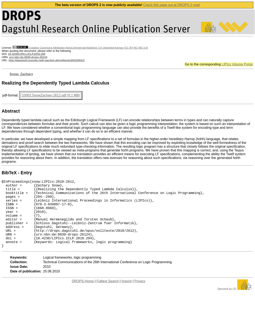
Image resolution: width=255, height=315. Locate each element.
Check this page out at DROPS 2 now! (171, 5)
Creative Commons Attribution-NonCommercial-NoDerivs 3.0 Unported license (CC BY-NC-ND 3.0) (80, 47)
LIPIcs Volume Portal (237, 64)
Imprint (126, 296)
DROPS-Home (83, 296)
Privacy (139, 296)
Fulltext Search (107, 296)
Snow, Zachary (21, 74)
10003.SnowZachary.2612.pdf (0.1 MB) (51, 95)
